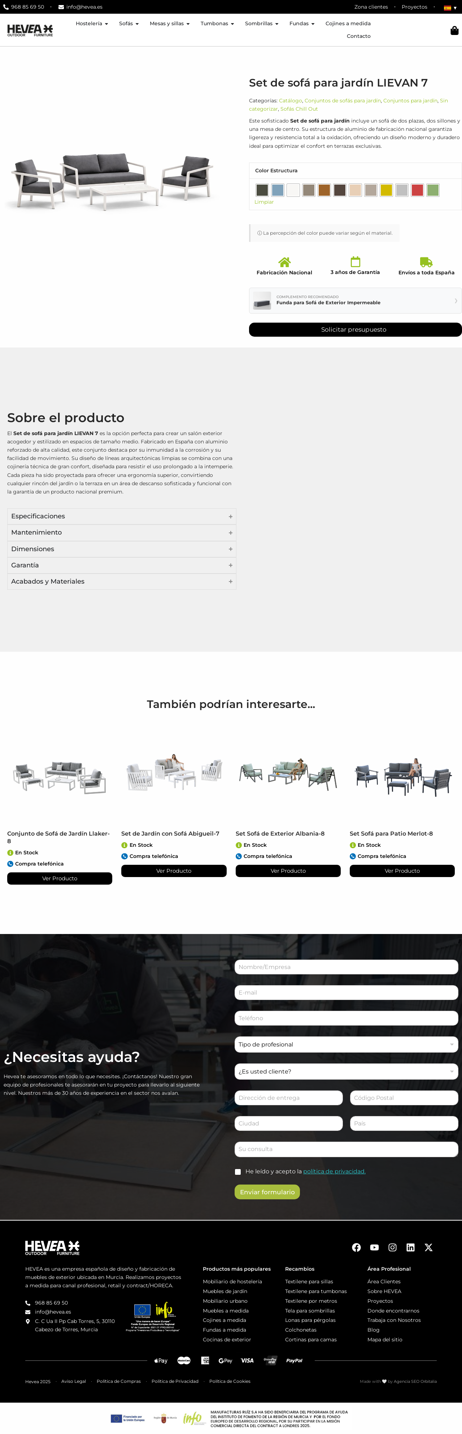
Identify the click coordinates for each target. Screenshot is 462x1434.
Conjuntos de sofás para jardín (343, 100)
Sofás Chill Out (299, 109)
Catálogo (290, 100)
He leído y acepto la (305, 1171)
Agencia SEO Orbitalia (415, 1381)
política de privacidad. (334, 1171)
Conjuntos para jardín (410, 100)
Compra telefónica (40, 863)
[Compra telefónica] (10, 863)
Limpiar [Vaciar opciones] (264, 202)
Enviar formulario (267, 1192)
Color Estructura (276, 170)
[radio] (262, 190)
